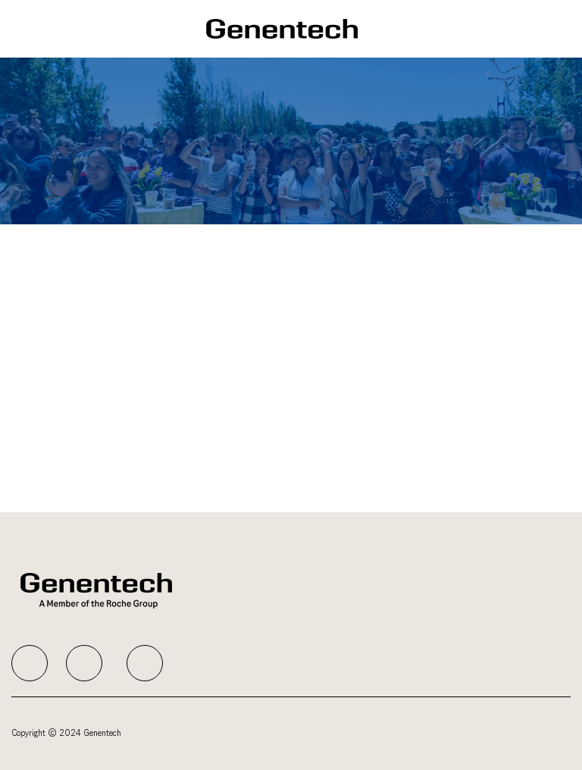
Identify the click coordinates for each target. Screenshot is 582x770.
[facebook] (29, 663)
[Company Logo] (282, 28)
